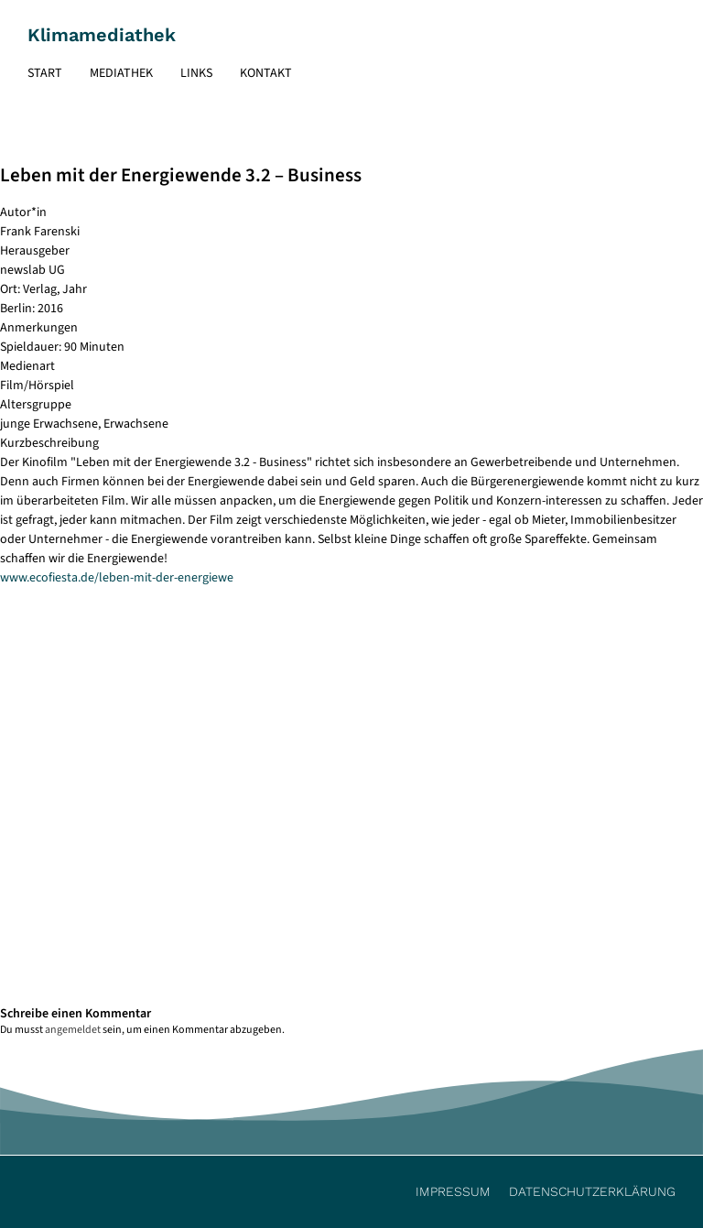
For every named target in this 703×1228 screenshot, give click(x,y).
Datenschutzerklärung (592, 1191)
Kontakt (266, 73)
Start (44, 73)
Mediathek (121, 73)
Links (196, 73)
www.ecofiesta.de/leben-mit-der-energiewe (116, 578)
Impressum (453, 1191)
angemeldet (73, 1030)
